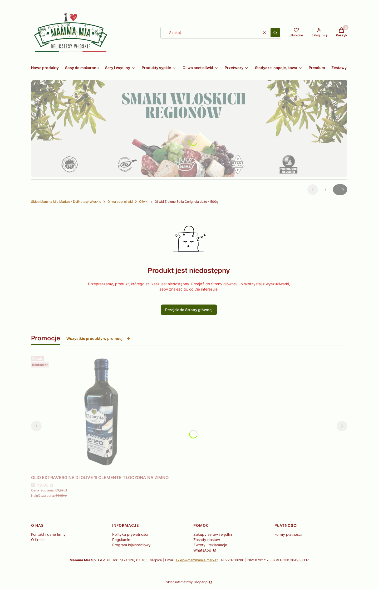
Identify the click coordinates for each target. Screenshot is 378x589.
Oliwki (143, 202)
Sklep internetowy (187, 582)
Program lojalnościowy (131, 545)
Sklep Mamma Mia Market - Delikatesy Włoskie (66, 202)
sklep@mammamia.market (197, 560)
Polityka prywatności (130, 534)
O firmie (38, 539)
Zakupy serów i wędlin (212, 534)
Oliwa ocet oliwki (120, 202)
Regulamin (121, 539)
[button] (275, 32)
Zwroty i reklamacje (210, 545)
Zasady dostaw (206, 539)
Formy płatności (288, 534)
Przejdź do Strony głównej (189, 309)
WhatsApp (202, 550)
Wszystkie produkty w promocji (98, 338)
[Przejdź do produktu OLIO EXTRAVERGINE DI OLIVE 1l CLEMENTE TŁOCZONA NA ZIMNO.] (100, 413)
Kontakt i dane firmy (48, 534)
